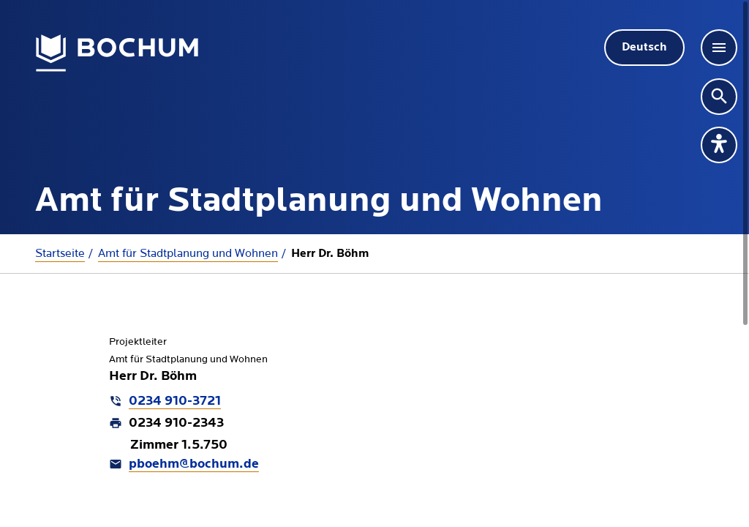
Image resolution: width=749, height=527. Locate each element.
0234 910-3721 (175, 401)
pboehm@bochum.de (194, 464)
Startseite (60, 253)
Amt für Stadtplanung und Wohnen (188, 253)
